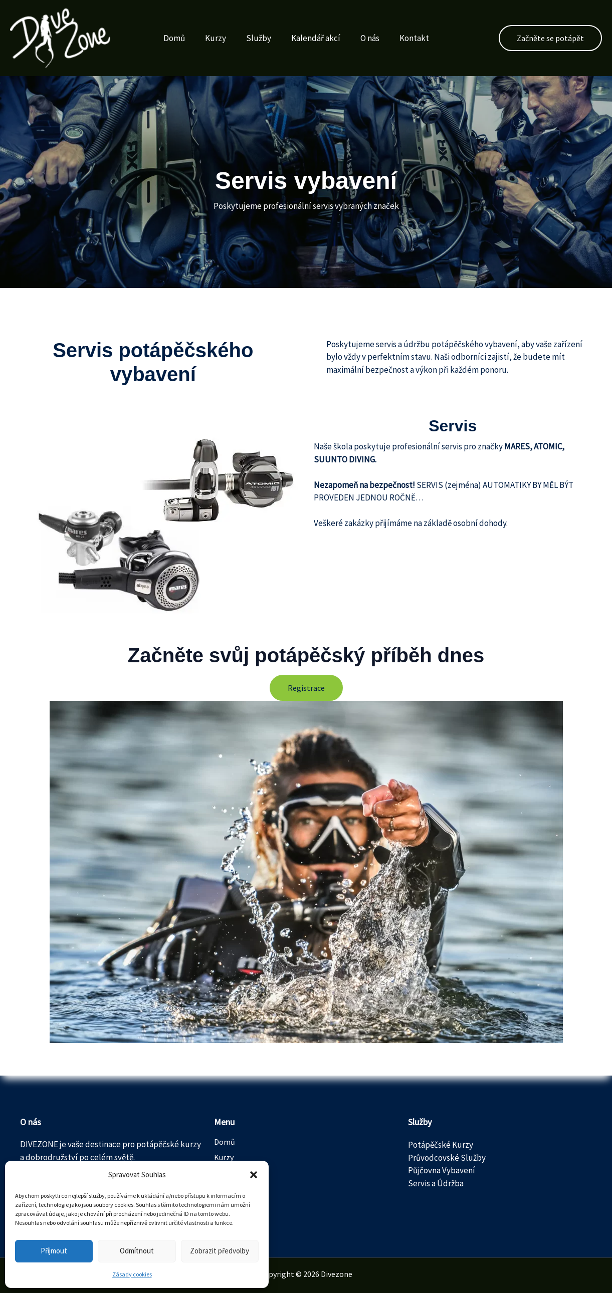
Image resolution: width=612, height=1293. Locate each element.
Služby (258, 38)
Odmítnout (137, 1250)
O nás (369, 38)
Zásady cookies (132, 1274)
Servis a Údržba (436, 1183)
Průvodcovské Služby (447, 1157)
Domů (174, 38)
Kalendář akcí (315, 38)
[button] (254, 1175)
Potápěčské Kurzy (440, 1144)
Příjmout (54, 1250)
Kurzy (215, 38)
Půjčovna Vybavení (441, 1170)
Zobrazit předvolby (219, 1250)
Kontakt (414, 38)
